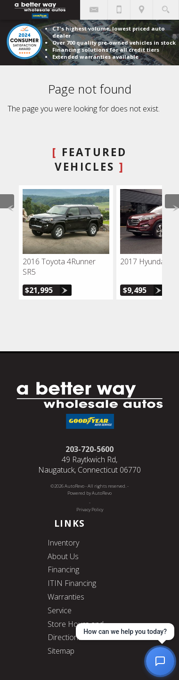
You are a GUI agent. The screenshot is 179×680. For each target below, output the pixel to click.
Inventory (63, 543)
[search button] (165, 7)
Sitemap (61, 651)
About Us (63, 556)
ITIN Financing (72, 583)
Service (60, 610)
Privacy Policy (89, 509)
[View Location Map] (141, 10)
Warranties (66, 597)
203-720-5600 (89, 449)
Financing (63, 569)
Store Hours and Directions (76, 631)
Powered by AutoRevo (89, 493)
